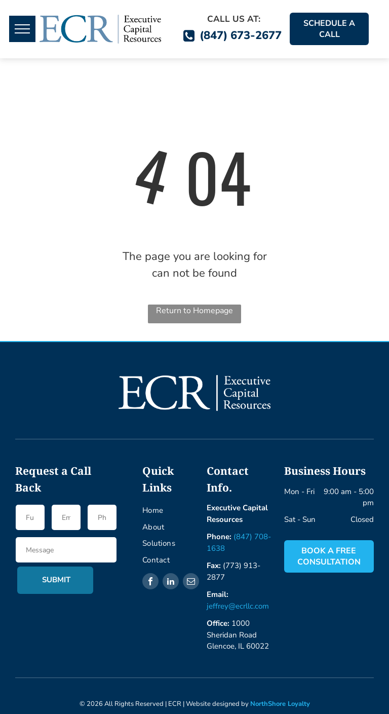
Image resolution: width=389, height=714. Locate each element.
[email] (191, 582)
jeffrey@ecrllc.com (238, 606)
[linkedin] (171, 582)
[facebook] (150, 582)
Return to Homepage (194, 310)
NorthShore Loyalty (280, 703)
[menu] (22, 29)
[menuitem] (181, 510)
